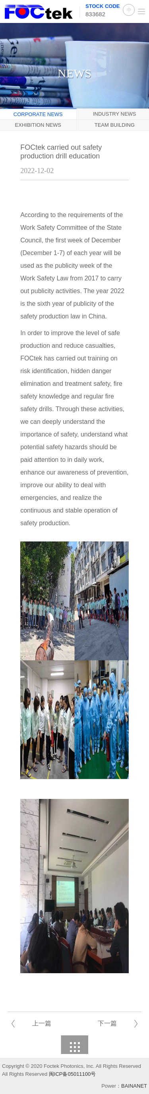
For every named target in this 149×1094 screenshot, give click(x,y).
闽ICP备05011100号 (72, 1074)
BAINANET (134, 1086)
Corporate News (38, 114)
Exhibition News (38, 125)
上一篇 (41, 1023)
